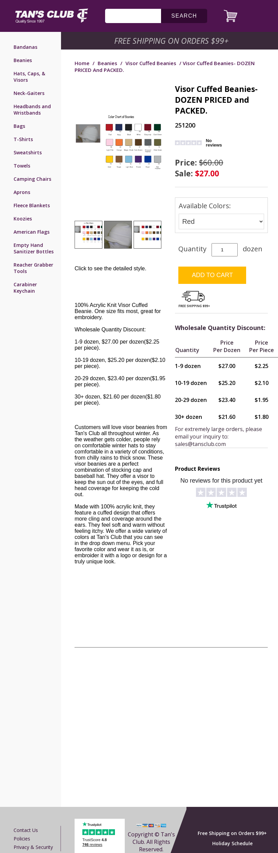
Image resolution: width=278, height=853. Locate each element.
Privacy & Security (33, 847)
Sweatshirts (28, 152)
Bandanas (25, 47)
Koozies (23, 218)
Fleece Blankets (32, 205)
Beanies (23, 60)
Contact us (26, 830)
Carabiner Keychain (25, 287)
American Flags (31, 232)
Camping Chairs (32, 179)
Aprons (22, 192)
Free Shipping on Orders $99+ (232, 833)
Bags (19, 126)
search (184, 16)
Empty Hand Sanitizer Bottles (34, 248)
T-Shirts (23, 139)
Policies (22, 838)
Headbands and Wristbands (32, 109)
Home (82, 63)
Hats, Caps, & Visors (29, 76)
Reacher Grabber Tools (33, 267)
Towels (22, 165)
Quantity (192, 248)
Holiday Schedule (232, 843)
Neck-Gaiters (29, 93)
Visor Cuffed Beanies (150, 63)
